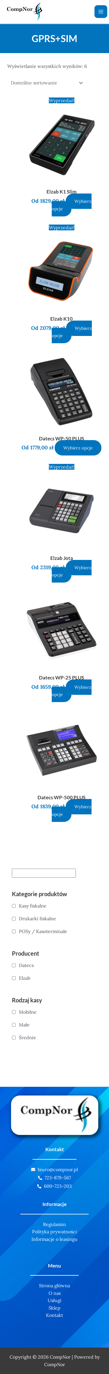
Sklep (54, 1308)
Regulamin (54, 1224)
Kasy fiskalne (33, 906)
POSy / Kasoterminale (43, 931)
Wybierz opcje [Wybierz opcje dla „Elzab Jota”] (72, 571)
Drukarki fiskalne (37, 918)
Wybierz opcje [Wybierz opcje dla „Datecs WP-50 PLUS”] (78, 448)
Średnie (27, 1037)
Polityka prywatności (54, 1231)
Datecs (26, 965)
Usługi (55, 1300)
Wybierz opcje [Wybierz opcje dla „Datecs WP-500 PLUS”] (72, 810)
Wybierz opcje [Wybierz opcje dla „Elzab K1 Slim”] (72, 204)
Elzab (24, 978)
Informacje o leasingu (54, 1239)
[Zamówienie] (45, 83)
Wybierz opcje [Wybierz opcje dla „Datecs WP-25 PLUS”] (72, 690)
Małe (24, 1025)
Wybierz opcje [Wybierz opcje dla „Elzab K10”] (72, 332)
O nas (55, 1293)
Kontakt (54, 1315)
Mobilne (28, 1012)
